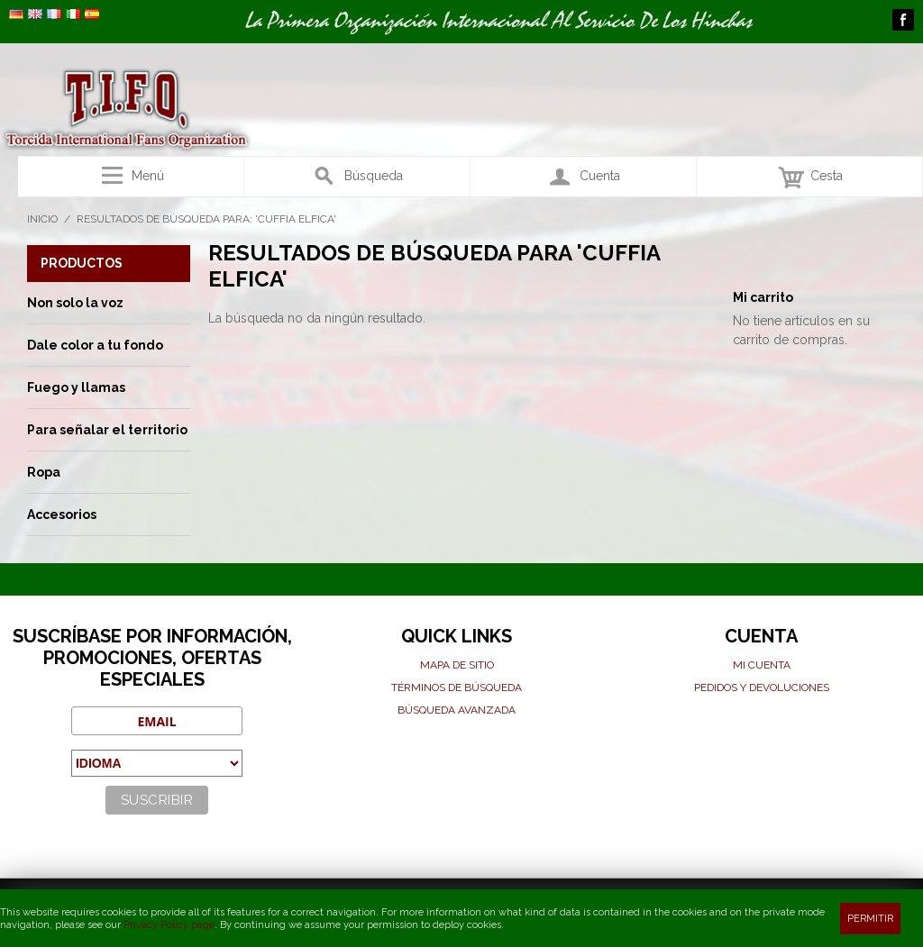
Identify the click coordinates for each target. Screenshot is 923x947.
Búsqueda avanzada (457, 710)
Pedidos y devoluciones (761, 687)
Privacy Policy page (169, 925)
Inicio (42, 219)
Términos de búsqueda (456, 687)
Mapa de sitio (457, 665)
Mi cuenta (761, 665)
